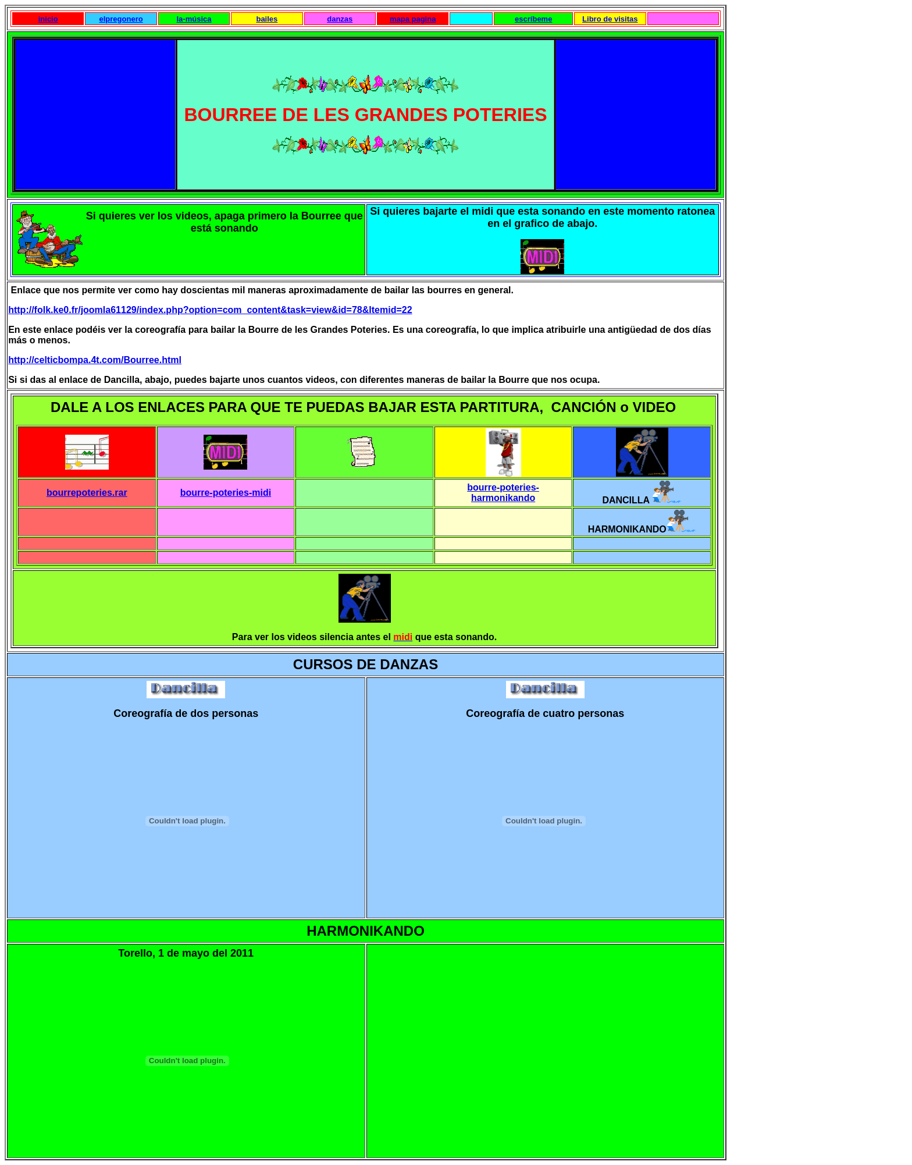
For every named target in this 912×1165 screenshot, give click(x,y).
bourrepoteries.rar (87, 493)
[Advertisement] (97, 113)
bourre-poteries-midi (225, 493)
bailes (266, 19)
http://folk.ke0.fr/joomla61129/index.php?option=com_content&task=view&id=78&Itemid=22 (210, 310)
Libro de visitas (609, 19)
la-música (193, 19)
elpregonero (121, 19)
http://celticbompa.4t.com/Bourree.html (94, 360)
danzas (339, 19)
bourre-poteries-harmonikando (503, 492)
